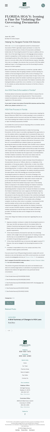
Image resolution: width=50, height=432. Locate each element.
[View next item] (12, 330)
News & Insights (25, 372)
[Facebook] (25, 414)
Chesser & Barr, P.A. (30, 257)
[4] (28, 239)
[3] (20, 197)
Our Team (25, 366)
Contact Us (25, 378)
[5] (44, 241)
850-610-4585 (25, 356)
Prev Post (10, 303)
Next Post (40, 303)
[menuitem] (17, 430)
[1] (17, 166)
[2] (11, 170)
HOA (13, 298)
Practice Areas (25, 369)
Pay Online (25, 375)
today (24, 105)
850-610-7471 (25, 351)
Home (25, 363)
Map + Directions (25, 394)
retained (13, 46)
